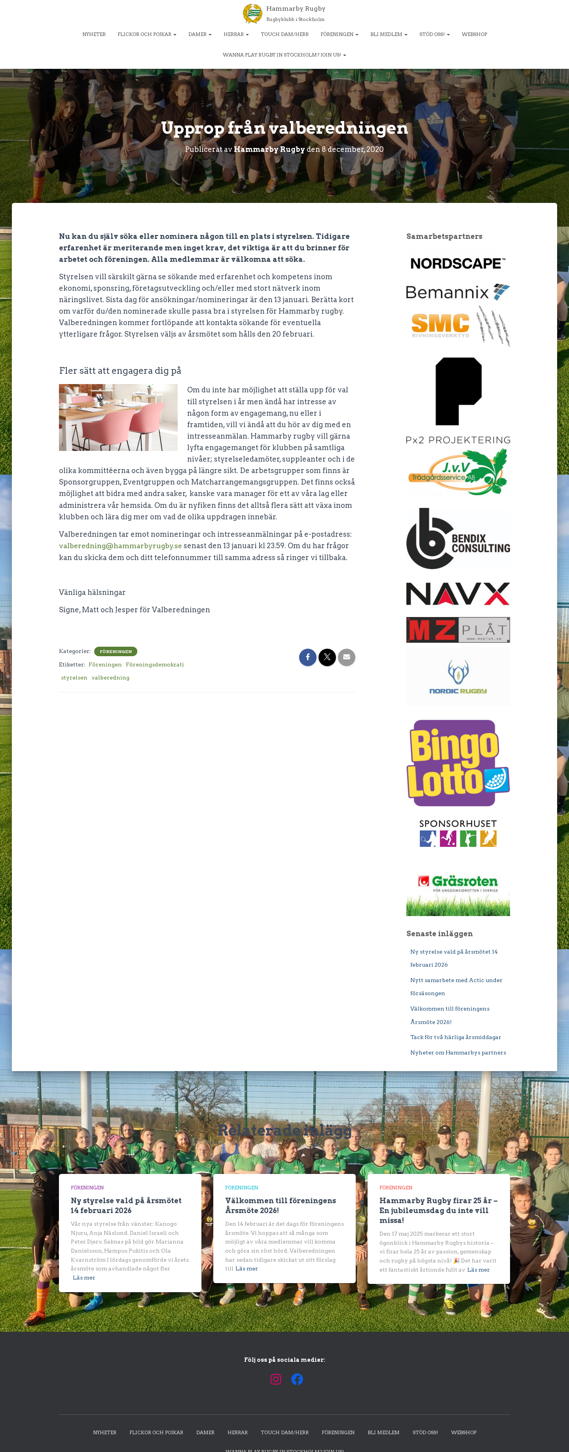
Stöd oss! (434, 34)
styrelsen (74, 677)
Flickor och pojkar (147, 34)
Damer (200, 34)
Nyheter (94, 34)
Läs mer (84, 1277)
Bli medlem (389, 34)
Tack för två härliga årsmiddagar (455, 1037)
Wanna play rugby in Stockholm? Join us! (284, 55)
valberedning (110, 677)
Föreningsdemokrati (155, 664)
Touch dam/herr (285, 34)
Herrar (236, 34)
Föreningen (339, 34)
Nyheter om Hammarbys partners (458, 1052)
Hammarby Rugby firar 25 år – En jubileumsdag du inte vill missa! (438, 1210)
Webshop (474, 34)
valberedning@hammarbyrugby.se (122, 545)
